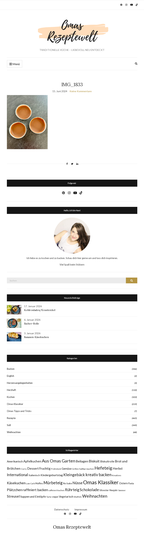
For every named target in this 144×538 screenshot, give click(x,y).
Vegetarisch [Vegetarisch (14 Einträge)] (66, 496)
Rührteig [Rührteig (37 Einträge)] (72, 490)
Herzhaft (11, 389)
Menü (14, 64)
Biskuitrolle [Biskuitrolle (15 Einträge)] (107, 461)
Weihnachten (14, 432)
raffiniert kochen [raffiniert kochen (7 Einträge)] (56, 490)
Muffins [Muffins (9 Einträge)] (39, 483)
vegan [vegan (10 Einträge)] (55, 496)
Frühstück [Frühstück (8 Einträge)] (56, 468)
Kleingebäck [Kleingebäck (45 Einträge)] (74, 474)
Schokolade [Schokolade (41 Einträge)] (89, 489)
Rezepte (11, 418)
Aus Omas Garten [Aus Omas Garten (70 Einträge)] (58, 460)
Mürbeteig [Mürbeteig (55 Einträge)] (52, 482)
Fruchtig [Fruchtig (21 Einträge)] (45, 468)
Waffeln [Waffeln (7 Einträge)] (78, 497)
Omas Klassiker (15, 404)
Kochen (11, 397)
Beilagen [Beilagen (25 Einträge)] (82, 461)
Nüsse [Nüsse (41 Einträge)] (77, 482)
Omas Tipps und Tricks (19, 411)
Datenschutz (61, 509)
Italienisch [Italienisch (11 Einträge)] (34, 475)
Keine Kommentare (81, 91)
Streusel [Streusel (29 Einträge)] (13, 496)
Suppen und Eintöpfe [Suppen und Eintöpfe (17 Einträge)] (33, 496)
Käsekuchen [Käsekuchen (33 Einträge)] (16, 483)
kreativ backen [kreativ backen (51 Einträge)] (98, 474)
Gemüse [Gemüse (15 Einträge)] (67, 468)
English (10, 375)
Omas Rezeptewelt (72, 527)
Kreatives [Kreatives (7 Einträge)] (116, 475)
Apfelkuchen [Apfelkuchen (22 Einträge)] (32, 461)
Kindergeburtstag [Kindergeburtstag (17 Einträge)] (52, 475)
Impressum (80, 509)
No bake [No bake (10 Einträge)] (67, 483)
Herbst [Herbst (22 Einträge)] (118, 468)
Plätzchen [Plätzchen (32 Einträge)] (14, 490)
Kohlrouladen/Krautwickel (39, 310)
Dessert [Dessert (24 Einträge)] (33, 468)
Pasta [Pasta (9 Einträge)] (131, 483)
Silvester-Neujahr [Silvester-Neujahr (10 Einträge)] (108, 490)
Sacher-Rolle (31, 323)
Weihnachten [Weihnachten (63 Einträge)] (94, 496)
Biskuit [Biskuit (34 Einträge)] (94, 461)
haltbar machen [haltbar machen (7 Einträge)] (86, 469)
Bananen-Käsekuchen (36, 337)
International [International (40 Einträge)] (17, 475)
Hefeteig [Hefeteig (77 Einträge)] (103, 468)
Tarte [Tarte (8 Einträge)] (48, 496)
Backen (10, 368)
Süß (9, 425)
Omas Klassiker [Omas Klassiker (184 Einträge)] (101, 482)
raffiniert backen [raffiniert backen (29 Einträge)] (35, 490)
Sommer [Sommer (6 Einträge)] (122, 490)
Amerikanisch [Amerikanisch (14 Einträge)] (15, 461)
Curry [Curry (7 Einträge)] (24, 469)
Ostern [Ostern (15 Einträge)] (123, 483)
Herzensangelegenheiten (20, 382)
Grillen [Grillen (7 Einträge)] (75, 469)
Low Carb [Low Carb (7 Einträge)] (30, 483)
